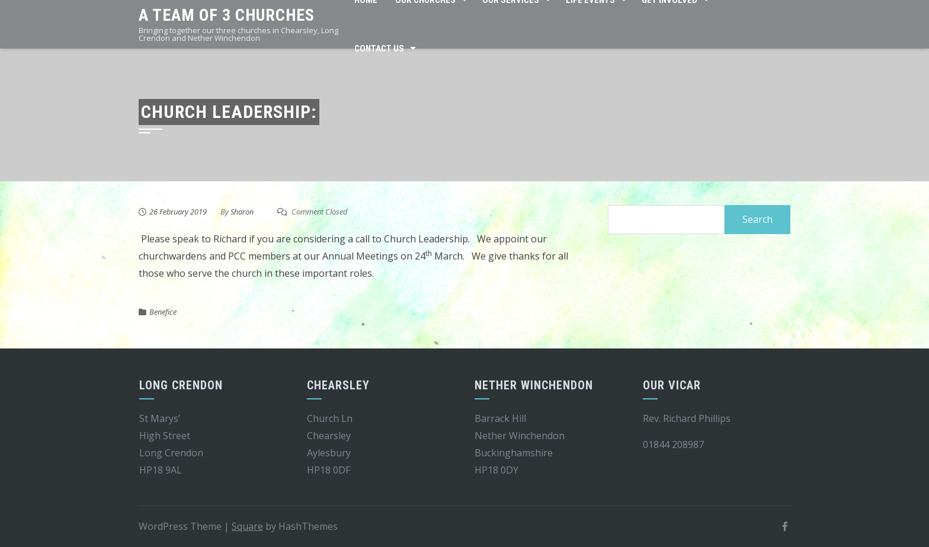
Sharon (242, 211)
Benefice (163, 311)
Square (247, 526)
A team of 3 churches (227, 15)
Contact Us (379, 48)
